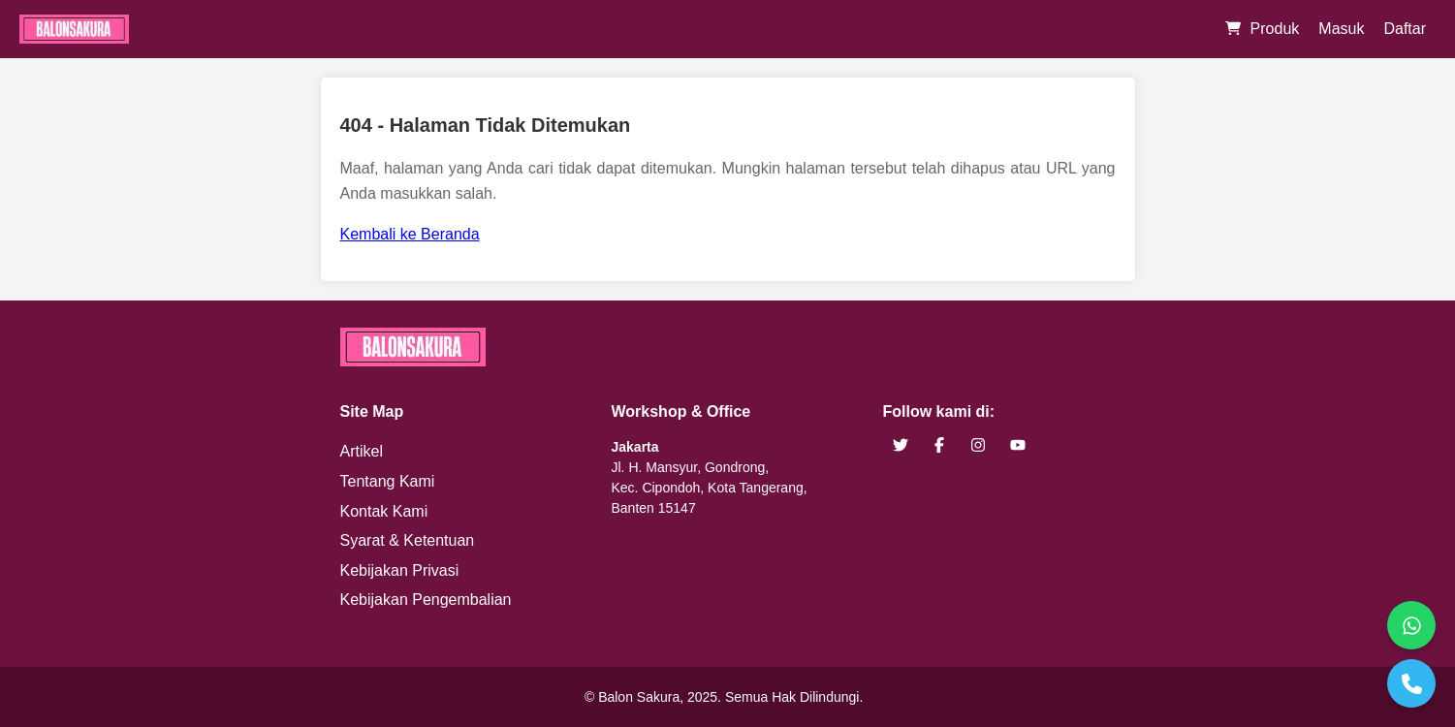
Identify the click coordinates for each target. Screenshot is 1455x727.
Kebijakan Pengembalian (426, 599)
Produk (1275, 28)
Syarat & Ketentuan (407, 540)
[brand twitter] (900, 445)
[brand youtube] (1018, 445)
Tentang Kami (387, 481)
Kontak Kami (384, 511)
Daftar (1404, 28)
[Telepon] (1411, 683)
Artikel (361, 451)
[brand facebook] (939, 445)
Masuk (1341, 28)
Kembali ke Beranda (410, 234)
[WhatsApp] (1411, 625)
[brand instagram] (978, 445)
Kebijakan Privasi (399, 570)
